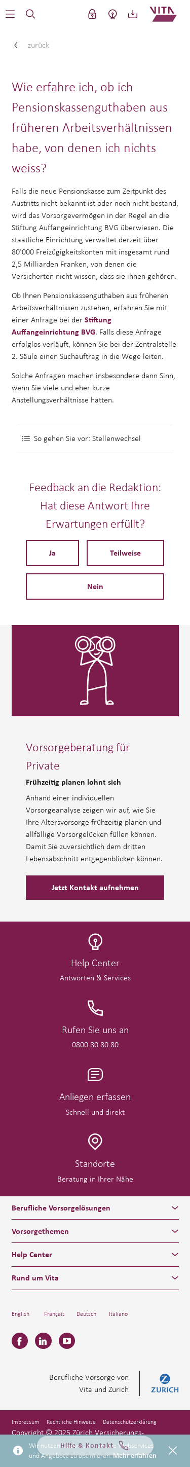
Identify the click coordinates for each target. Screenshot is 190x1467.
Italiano (118, 1313)
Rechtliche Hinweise (71, 1421)
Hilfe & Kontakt (95, 1448)
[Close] (173, 1451)
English (20, 1313)
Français (54, 1313)
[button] (10, 14)
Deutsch (86, 1313)
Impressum (26, 1421)
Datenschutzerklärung (130, 1421)
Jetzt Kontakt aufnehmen (95, 888)
